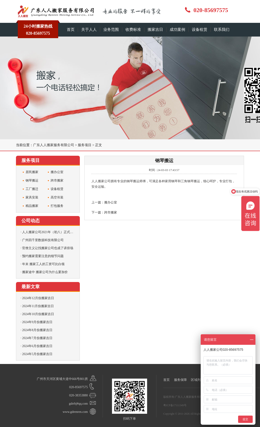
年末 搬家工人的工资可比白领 (43, 264)
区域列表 (197, 380)
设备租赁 (199, 29)
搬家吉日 (155, 29)
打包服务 (57, 206)
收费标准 (133, 29)
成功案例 (177, 29)
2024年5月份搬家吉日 (37, 354)
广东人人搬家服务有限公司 (53, 145)
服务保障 (180, 380)
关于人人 (89, 29)
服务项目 (84, 145)
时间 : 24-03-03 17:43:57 (164, 170)
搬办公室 (57, 172)
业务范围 (111, 29)
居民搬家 (32, 172)
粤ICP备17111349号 (175, 405)
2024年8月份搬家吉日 (37, 330)
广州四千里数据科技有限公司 (43, 240)
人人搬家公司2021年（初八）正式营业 (49, 232)
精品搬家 (32, 206)
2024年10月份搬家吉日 (38, 314)
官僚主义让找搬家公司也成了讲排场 (47, 248)
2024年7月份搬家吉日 (37, 338)
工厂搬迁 (32, 189)
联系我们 (221, 29)
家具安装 (32, 197)
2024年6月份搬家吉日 (37, 346)
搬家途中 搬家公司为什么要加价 (45, 272)
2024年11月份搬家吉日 (38, 306)
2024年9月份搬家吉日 (37, 322)
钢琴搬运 (32, 180)
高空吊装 (57, 197)
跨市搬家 (57, 180)
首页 (71, 29)
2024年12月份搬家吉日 (38, 298)
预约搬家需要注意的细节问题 (43, 256)
